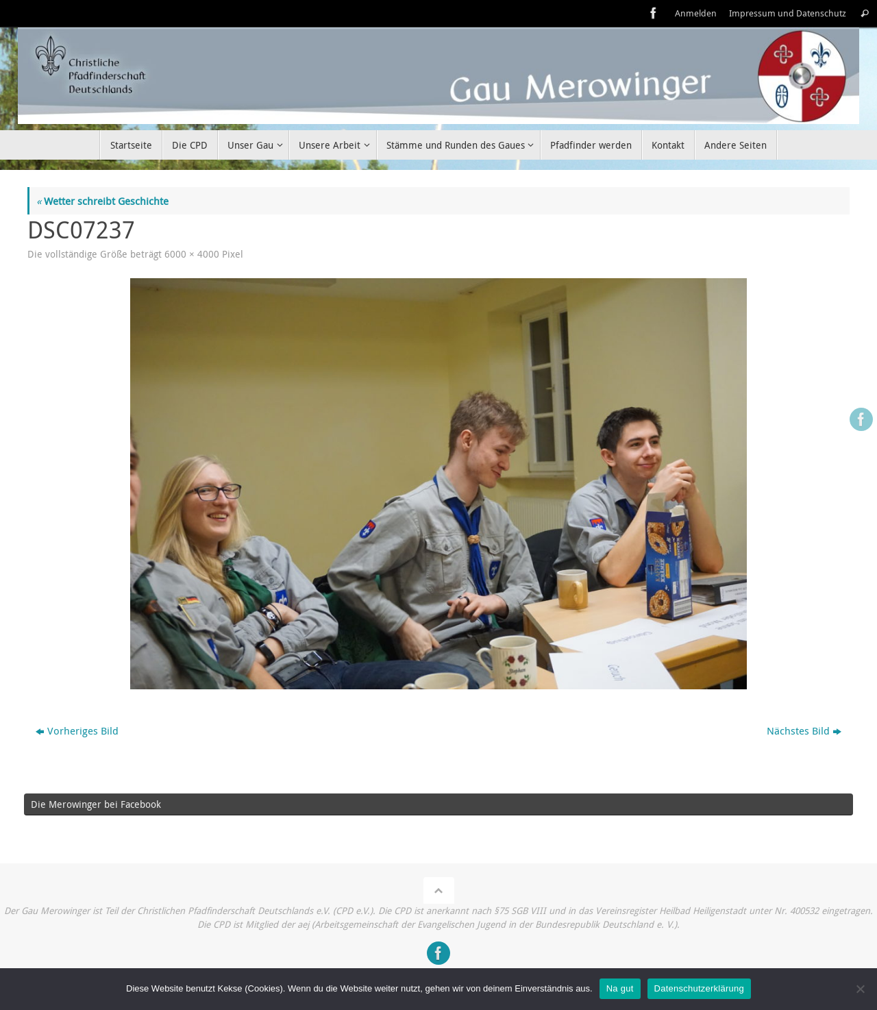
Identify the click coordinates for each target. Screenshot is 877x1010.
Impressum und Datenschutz (787, 13)
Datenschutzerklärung (699, 988)
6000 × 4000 (191, 254)
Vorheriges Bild (77, 730)
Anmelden (696, 13)
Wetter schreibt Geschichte (102, 201)
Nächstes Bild (804, 730)
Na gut (620, 988)
